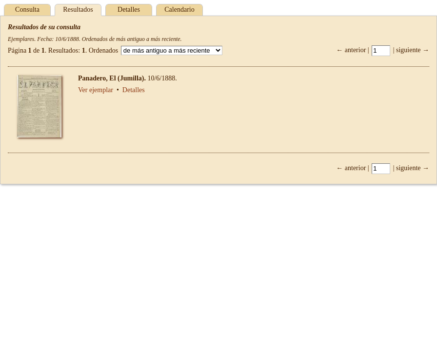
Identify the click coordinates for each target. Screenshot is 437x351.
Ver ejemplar (95, 90)
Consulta (27, 9)
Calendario (179, 9)
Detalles (129, 9)
